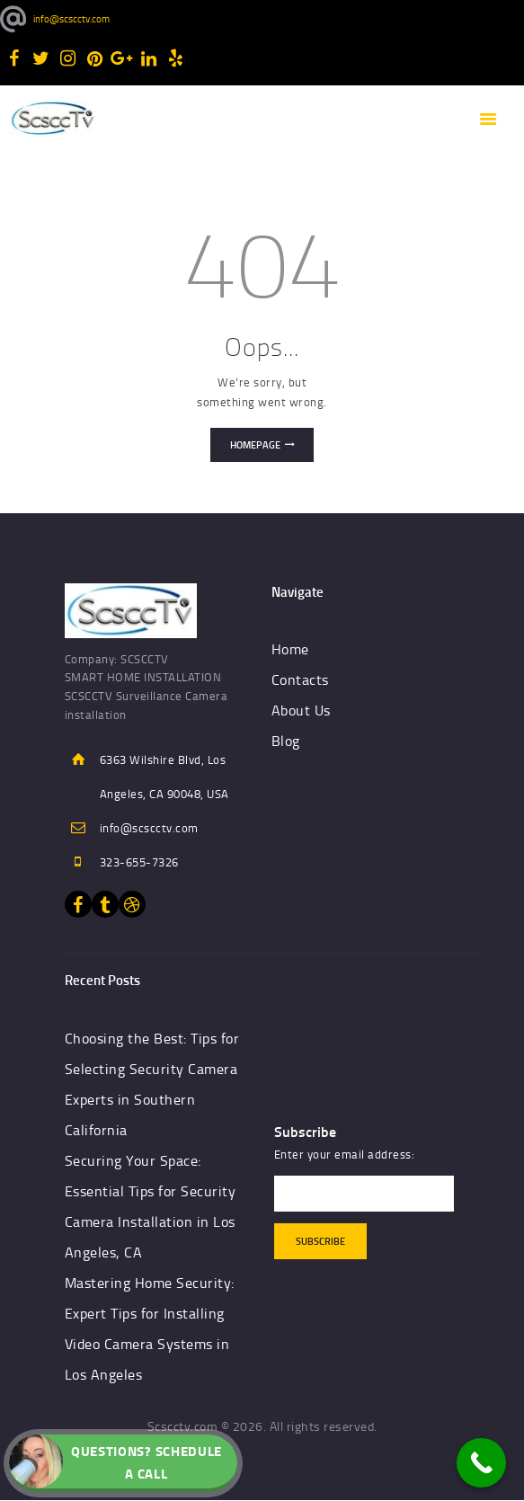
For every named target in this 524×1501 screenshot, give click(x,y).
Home (290, 649)
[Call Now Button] (481, 1463)
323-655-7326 (139, 862)
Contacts (300, 679)
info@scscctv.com (149, 828)
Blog (285, 740)
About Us (301, 710)
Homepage (255, 445)
